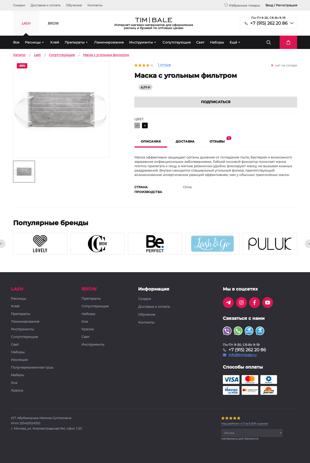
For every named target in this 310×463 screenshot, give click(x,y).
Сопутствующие (177, 42)
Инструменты (141, 42)
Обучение (74, 5)
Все (16, 42)
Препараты (75, 42)
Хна (14, 383)
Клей (54, 42)
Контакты (94, 5)
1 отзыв (164, 65)
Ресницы (33, 42)
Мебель (17, 375)
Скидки (19, 5)
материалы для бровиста (239, 438)
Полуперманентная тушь (32, 367)
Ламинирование (109, 42)
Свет (200, 42)
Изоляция (19, 360)
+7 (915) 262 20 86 (268, 23)
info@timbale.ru (243, 355)
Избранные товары (242, 5)
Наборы (217, 42)
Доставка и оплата (45, 5)
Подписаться (215, 102)
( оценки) (244, 423)
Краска (17, 390)
